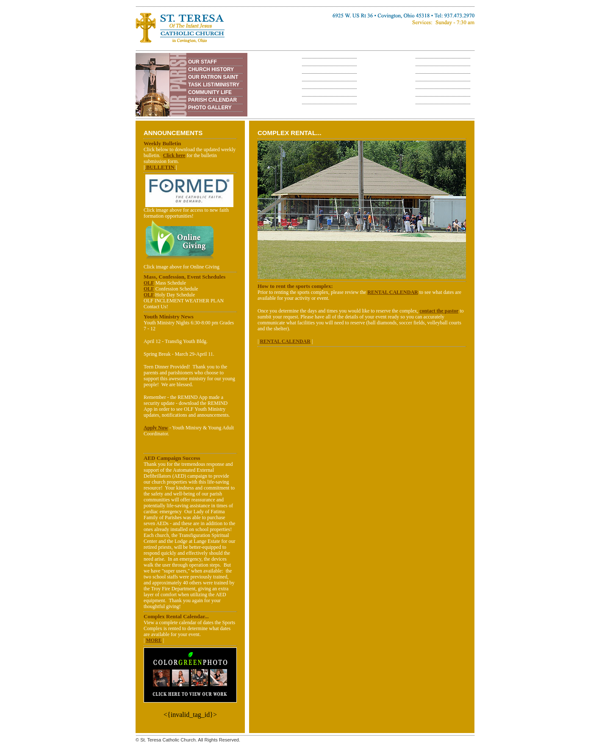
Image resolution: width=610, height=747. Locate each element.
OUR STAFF (202, 62)
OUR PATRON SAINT (213, 77)
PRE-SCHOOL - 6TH (325, 62)
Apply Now (156, 428)
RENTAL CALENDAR (440, 92)
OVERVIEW (428, 62)
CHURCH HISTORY (211, 69)
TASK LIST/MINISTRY (213, 85)
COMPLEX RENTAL (438, 85)
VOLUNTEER (317, 85)
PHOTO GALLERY (210, 108)
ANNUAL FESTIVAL (438, 69)
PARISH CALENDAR (212, 100)
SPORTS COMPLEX (439, 77)
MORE (153, 640)
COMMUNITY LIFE (210, 92)
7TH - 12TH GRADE (325, 69)
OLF (149, 283)
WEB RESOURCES (324, 92)
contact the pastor (438, 311)
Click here (174, 155)
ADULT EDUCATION (326, 77)
